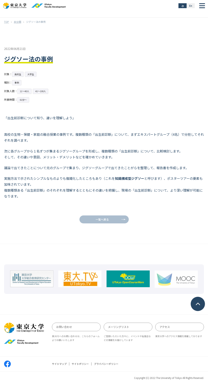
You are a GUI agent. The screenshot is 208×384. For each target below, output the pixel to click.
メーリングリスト (118, 327)
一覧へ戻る (102, 219)
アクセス (165, 327)
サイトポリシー (80, 363)
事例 (16, 82)
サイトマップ (59, 363)
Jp (182, 5)
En (190, 5)
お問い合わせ (64, 327)
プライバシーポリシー (106, 363)
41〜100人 (40, 91)
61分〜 (23, 99)
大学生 (30, 74)
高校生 (17, 74)
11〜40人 (24, 91)
